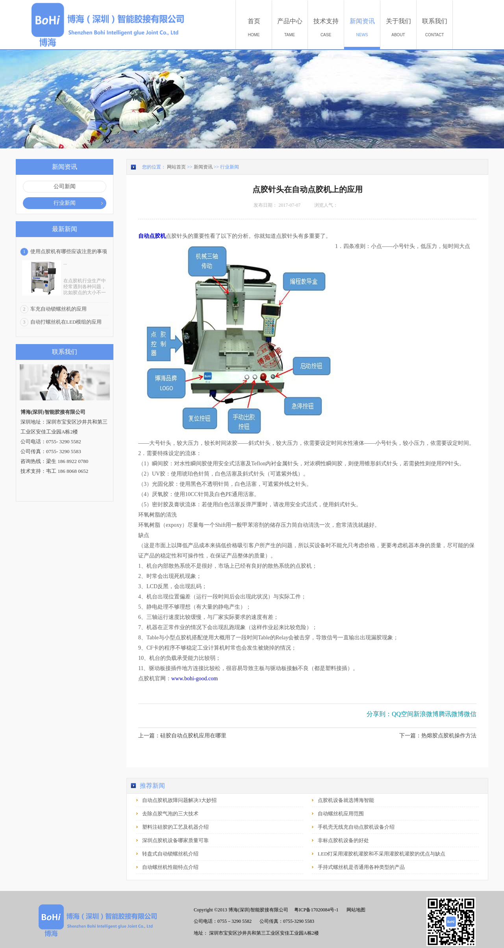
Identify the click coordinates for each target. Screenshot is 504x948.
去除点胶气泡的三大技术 (170, 814)
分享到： (379, 714)
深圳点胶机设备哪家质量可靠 (175, 840)
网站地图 (354, 910)
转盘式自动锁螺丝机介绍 (170, 854)
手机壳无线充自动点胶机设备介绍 (356, 827)
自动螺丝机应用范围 (341, 814)
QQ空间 (402, 714)
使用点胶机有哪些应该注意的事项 (68, 251)
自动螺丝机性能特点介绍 (170, 867)
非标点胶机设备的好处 (343, 840)
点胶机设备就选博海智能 (346, 800)
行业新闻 (229, 167)
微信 (470, 714)
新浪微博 (426, 714)
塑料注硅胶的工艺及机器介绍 (175, 827)
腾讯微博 (451, 714)
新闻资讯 (203, 167)
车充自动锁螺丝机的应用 (58, 309)
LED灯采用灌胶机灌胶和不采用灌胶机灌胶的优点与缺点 (381, 854)
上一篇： (182, 736)
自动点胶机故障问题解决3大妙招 (179, 800)
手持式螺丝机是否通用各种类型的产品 (361, 867)
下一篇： (437, 736)
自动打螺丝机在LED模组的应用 (66, 322)
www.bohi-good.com (194, 678)
